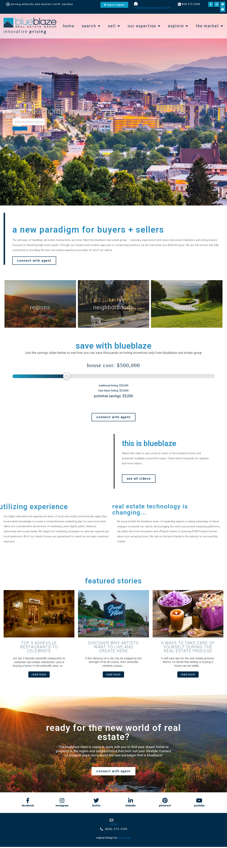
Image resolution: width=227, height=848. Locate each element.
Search (91, 26)
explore (178, 26)
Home (68, 26)
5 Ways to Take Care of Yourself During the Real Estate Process (188, 647)
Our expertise (144, 26)
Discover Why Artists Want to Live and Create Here (113, 647)
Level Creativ (124, 838)
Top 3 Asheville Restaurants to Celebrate (39, 647)
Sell (114, 26)
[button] (34, 261)
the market (209, 26)
